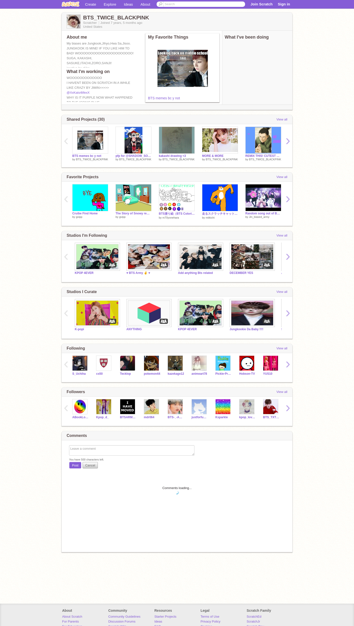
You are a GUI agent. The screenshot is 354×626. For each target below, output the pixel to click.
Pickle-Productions (223, 373)
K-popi (79, 329)
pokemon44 (152, 373)
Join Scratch (262, 4)
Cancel (90, 465)
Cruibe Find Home (85, 213)
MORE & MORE (212, 156)
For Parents (70, 621)
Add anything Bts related (195, 273)
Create (90, 4)
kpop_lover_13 (247, 417)
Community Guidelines (124, 616)
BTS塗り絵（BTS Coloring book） (177, 213)
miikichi (210, 217)
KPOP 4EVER (84, 273)
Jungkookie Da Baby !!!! (246, 329)
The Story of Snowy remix (133, 213)
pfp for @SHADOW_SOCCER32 (133, 156)
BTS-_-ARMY (176, 417)
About (145, 4)
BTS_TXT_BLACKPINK (271, 417)
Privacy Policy (211, 621)
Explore (110, 4)
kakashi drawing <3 (172, 156)
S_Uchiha (79, 373)
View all (281, 119)
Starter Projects (165, 616)
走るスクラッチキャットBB (220, 213)
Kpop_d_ (102, 417)
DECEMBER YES (241, 273)
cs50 (99, 373)
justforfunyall (200, 417)
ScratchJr (253, 621)
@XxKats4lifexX (78, 92)
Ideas (128, 4)
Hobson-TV (247, 373)
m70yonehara (170, 217)
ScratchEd (254, 616)
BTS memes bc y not (164, 98)
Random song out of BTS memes (263, 213)
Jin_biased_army (259, 216)
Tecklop (125, 373)
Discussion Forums (121, 621)
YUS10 (267, 373)
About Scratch (72, 616)
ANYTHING (134, 329)
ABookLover (80, 417)
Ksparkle (221, 417)
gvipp (79, 216)
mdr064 (149, 417)
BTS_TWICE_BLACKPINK (92, 159)
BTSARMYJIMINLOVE (128, 417)
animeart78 (199, 373)
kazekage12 (176, 373)
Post (75, 465)
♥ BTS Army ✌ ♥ (138, 273)
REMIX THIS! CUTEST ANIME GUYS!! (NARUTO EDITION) (263, 156)
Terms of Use (210, 616)
